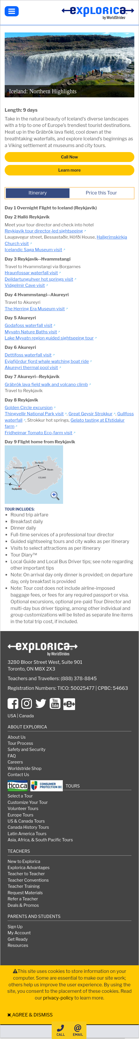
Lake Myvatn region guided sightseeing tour (49, 338)
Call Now (69, 156)
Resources (18, 945)
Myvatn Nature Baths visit (31, 332)
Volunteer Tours (23, 808)
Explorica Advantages (29, 867)
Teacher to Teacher (26, 873)
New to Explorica (24, 861)
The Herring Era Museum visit (35, 308)
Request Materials (25, 892)
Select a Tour (20, 796)
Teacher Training (24, 886)
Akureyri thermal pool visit (31, 367)
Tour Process (20, 743)
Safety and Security (27, 749)
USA (12, 715)
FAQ (12, 756)
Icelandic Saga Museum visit (33, 249)
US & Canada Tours (26, 821)
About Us (17, 737)
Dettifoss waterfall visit (28, 355)
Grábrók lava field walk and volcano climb (46, 384)
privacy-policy (58, 998)
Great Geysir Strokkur (91, 413)
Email (77, 1030)
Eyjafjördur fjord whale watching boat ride (47, 361)
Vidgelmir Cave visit (25, 285)
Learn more (69, 170)
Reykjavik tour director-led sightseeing (44, 231)
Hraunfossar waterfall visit (31, 272)
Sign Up (15, 926)
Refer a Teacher (23, 899)
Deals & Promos (23, 905)
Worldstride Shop (24, 768)
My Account (19, 932)
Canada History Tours (28, 827)
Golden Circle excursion (29, 407)
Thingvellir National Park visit (34, 413)
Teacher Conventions (28, 880)
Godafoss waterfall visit (28, 325)
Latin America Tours (27, 833)
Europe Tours (20, 815)
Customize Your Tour (28, 802)
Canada (26, 715)
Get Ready (18, 939)
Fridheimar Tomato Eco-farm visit (38, 432)
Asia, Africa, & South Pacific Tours (40, 839)
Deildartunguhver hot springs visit (39, 279)
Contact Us (18, 774)
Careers (15, 762)
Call (60, 1030)
